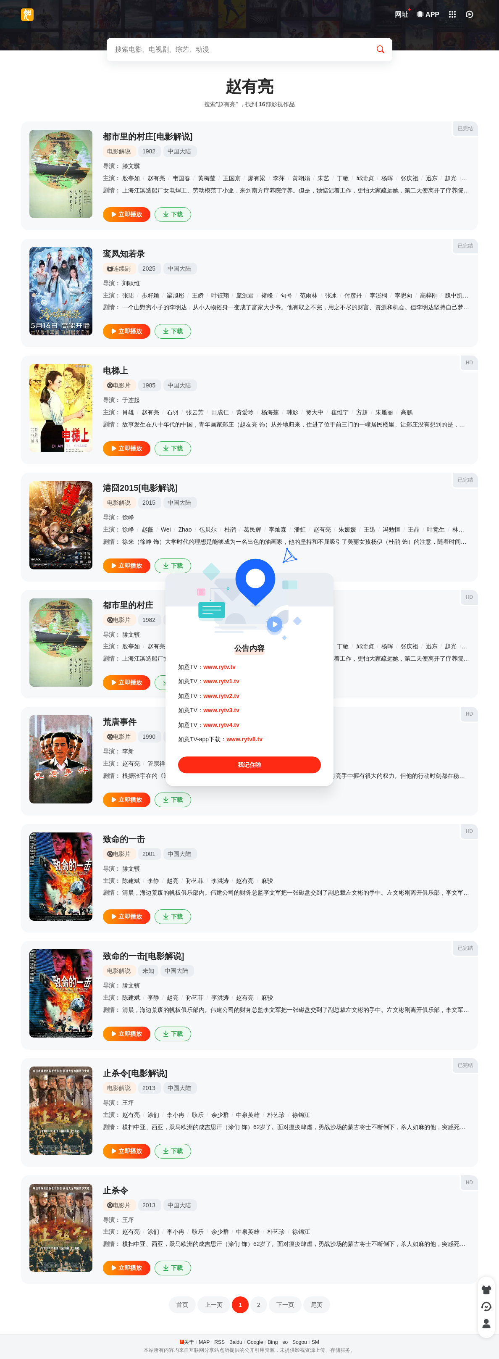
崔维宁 (340, 412)
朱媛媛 (347, 529)
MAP (204, 1342)
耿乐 (198, 1114)
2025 (148, 268)
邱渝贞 (365, 178)
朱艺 (323, 178)
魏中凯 (453, 295)
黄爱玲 (245, 412)
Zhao (185, 529)
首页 (182, 1304)
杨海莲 (270, 412)
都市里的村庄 (128, 605)
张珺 (128, 295)
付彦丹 (353, 295)
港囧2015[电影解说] (140, 488)
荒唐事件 (120, 722)
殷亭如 (131, 178)
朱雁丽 (384, 412)
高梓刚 (429, 295)
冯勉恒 (391, 529)
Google (255, 1342)
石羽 (173, 412)
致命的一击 (124, 839)
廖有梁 (256, 178)
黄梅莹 (206, 178)
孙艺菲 (195, 880)
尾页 (317, 1304)
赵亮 (173, 880)
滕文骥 (131, 166)
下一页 (285, 1304)
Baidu (235, 1342)
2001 (148, 854)
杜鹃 (230, 529)
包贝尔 (208, 529)
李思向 (403, 295)
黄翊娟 (301, 178)
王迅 (370, 529)
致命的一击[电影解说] (143, 956)
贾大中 (314, 412)
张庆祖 (409, 178)
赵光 (451, 178)
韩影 (292, 412)
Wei (166, 529)
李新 (128, 751)
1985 (148, 385)
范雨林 (309, 295)
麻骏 (267, 880)
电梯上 (115, 370)
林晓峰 (461, 529)
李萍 (279, 178)
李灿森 (277, 529)
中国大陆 (179, 151)
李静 (153, 880)
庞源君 (245, 295)
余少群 (220, 1114)
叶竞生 (436, 529)
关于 (189, 1342)
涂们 (153, 1114)
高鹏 (406, 412)
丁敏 (343, 178)
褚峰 (267, 295)
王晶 (414, 529)
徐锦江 (301, 1114)
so (285, 1342)
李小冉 (175, 1114)
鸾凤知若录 (124, 253)
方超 (362, 412)
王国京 (232, 178)
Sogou (299, 1342)
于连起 (131, 400)
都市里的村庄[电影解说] (147, 136)
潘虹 (300, 529)
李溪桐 (378, 295)
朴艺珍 (276, 1114)
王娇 (198, 295)
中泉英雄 (248, 1114)
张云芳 (195, 412)
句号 (286, 295)
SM (315, 1342)
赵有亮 (156, 178)
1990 (148, 736)
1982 (148, 151)
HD (469, 363)
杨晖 (387, 178)
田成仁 (220, 412)
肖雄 (128, 412)
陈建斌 (131, 880)
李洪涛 (220, 880)
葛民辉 (252, 529)
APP (428, 14)
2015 (148, 502)
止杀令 (115, 1190)
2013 (148, 1088)
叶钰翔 (220, 295)
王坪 (128, 1102)
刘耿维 (131, 283)
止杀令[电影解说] (135, 1073)
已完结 (465, 129)
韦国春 (181, 178)
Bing (273, 1342)
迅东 (432, 178)
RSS (219, 1342)
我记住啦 (249, 765)
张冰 (331, 295)
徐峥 (128, 517)
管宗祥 (156, 763)
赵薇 (147, 529)
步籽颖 (150, 295)
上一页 (214, 1304)
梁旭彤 (175, 295)
